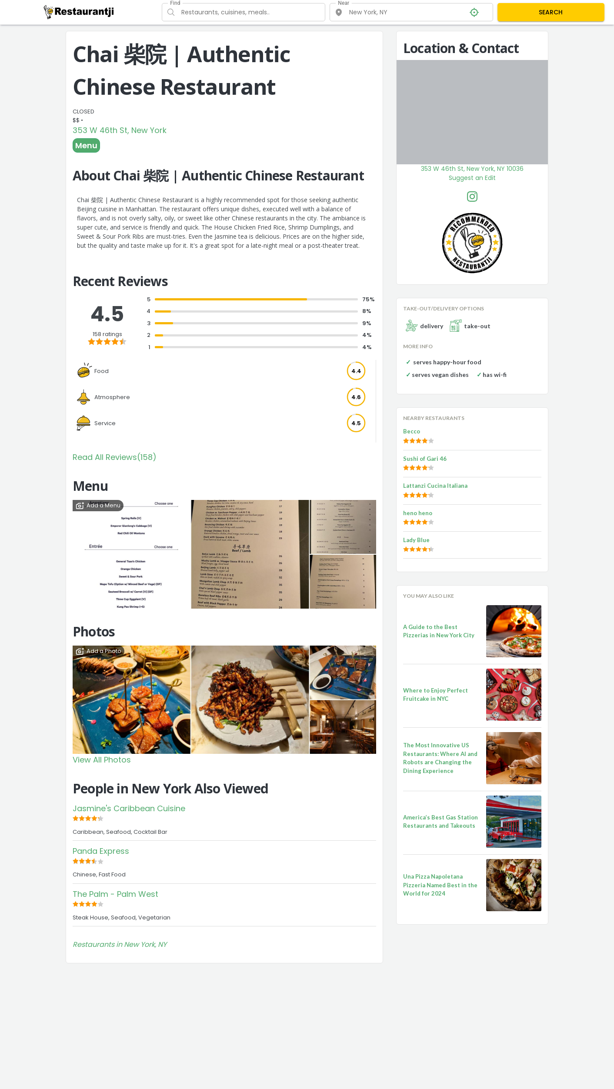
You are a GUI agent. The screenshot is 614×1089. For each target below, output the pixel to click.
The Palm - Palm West (115, 894)
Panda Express (101, 851)
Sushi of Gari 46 (425, 458)
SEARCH (551, 12)
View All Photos (102, 759)
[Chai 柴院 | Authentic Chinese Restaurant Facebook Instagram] (472, 196)
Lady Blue (416, 539)
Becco (411, 431)
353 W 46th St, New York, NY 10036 (472, 168)
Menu (86, 145)
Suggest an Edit (472, 177)
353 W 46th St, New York (120, 130)
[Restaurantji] (79, 11)
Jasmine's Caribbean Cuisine (129, 808)
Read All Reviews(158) (115, 457)
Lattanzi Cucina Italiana (435, 485)
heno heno (417, 513)
